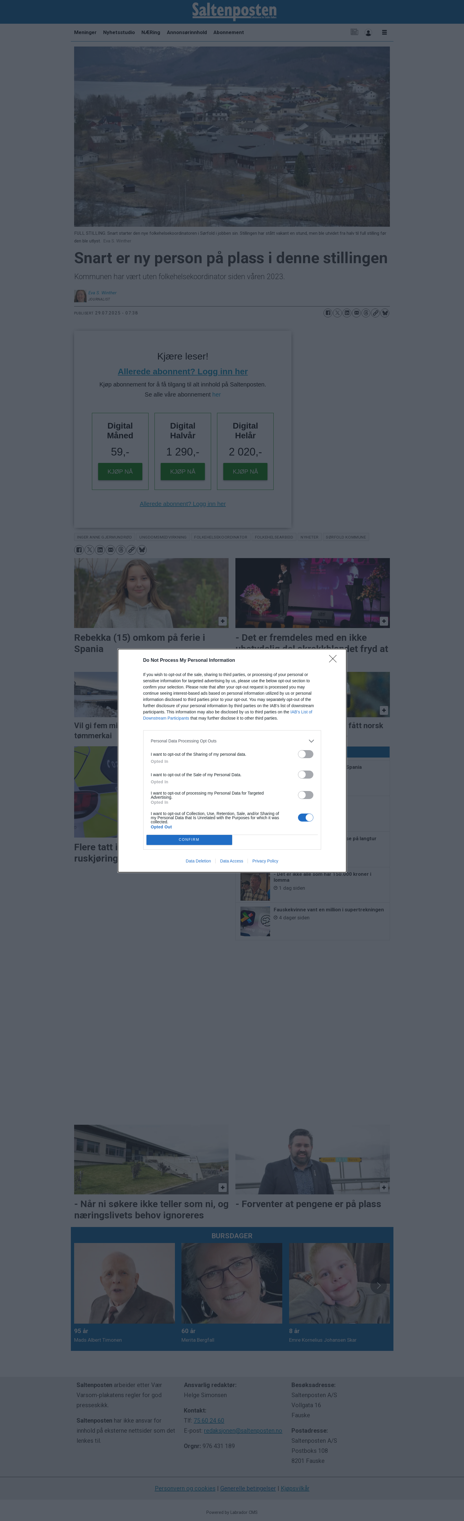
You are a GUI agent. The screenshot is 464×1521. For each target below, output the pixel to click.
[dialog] (232, 760)
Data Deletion (198, 861)
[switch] (305, 754)
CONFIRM (189, 840)
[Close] (334, 660)
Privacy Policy (265, 861)
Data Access (231, 861)
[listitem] (232, 741)
